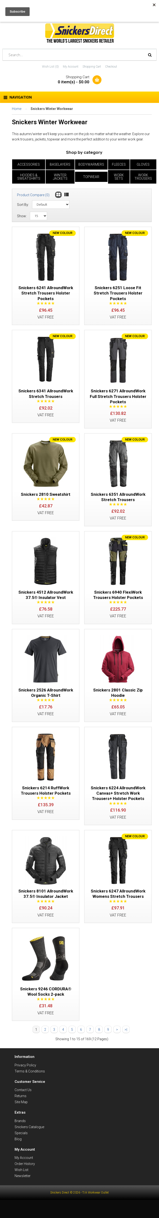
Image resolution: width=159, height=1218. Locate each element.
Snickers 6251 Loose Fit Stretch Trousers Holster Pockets (118, 294)
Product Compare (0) (33, 195)
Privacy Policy (25, 1078)
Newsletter (23, 1189)
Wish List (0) (50, 66)
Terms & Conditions (30, 1084)
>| (126, 1042)
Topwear (91, 177)
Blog (18, 1152)
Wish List (21, 1183)
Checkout (111, 66)
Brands (20, 1133)
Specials (21, 1146)
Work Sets (119, 176)
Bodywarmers (91, 164)
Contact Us (23, 1103)
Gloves (143, 164)
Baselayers (60, 164)
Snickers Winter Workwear (52, 109)
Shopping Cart (92, 66)
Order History (25, 1177)
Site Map (21, 1115)
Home (16, 109)
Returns (20, 1109)
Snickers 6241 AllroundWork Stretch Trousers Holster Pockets (45, 294)
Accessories (28, 164)
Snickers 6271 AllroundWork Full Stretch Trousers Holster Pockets (118, 399)
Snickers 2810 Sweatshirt (45, 498)
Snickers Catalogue (29, 1139)
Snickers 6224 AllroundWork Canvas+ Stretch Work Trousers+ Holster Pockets (118, 802)
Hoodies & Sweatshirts (28, 176)
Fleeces (119, 164)
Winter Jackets (60, 176)
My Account (70, 66)
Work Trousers (143, 176)
